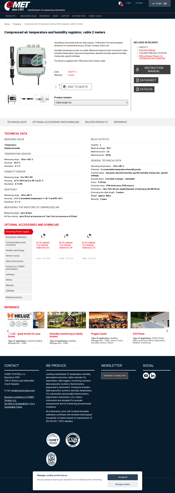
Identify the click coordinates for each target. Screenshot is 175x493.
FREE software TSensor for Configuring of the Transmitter (152, 57)
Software (10, 274)
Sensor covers (13, 255)
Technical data (17, 122)
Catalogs (10, 290)
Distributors (79, 16)
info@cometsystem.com (23, 390)
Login (128, 3)
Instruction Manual (147, 50)
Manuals (10, 285)
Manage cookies (123, 484)
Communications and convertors (16, 243)
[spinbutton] (57, 87)
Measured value (29, 16)
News (55, 16)
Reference (44, 16)
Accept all (122, 477)
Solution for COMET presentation (15, 267)
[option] (26, 63)
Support (65, 16)
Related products (96, 122)
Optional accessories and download (56, 122)
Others (9, 280)
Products (10, 16)
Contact (139, 3)
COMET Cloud (95, 16)
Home (7, 24)
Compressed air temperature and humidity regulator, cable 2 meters (53, 24)
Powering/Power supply (17, 231)
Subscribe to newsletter (114, 376)
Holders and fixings (15, 250)
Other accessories (14, 261)
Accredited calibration (16, 237)
